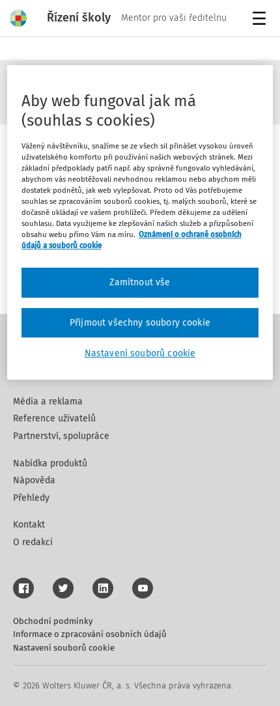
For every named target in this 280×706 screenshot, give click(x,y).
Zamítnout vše (139, 282)
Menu (261, 20)
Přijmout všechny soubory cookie (140, 322)
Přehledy (31, 497)
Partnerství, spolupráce (61, 436)
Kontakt (29, 524)
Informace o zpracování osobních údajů (90, 634)
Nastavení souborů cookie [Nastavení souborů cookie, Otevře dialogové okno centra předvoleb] (140, 354)
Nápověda (34, 480)
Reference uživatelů (54, 418)
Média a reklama (48, 401)
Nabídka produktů (50, 463)
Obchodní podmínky (52, 621)
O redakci (33, 542)
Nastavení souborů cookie (64, 648)
